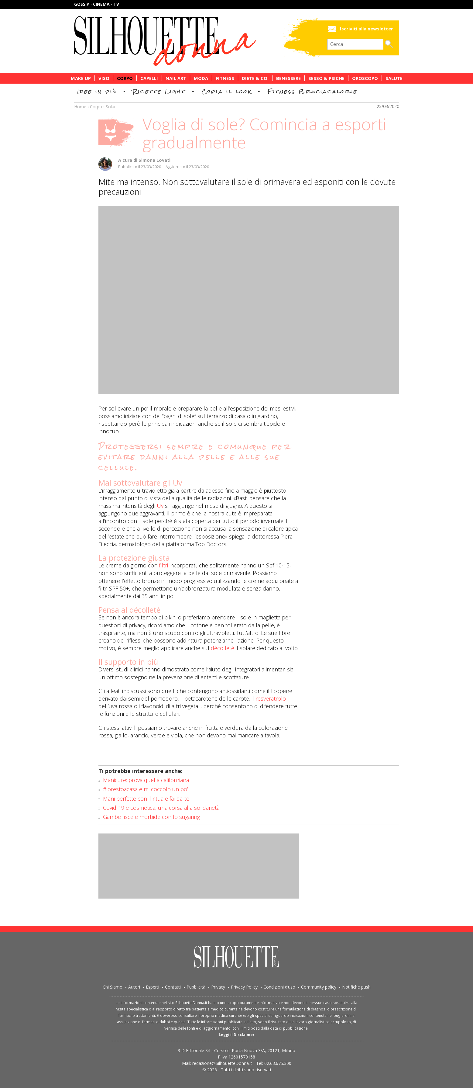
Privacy (218, 987)
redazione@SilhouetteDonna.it (222, 1063)
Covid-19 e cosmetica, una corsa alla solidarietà (161, 807)
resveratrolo (270, 698)
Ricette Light (159, 91)
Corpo (125, 78)
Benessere (288, 78)
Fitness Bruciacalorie (312, 91)
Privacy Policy (244, 987)
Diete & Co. (255, 78)
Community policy (318, 987)
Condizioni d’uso (279, 987)
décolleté (222, 648)
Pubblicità (196, 987)
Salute (394, 78)
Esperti (152, 987)
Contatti (173, 987)
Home (80, 106)
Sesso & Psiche (326, 78)
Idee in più (97, 91)
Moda (201, 78)
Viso (103, 78)
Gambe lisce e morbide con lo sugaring (151, 816)
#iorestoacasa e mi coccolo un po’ (145, 789)
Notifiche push (356, 987)
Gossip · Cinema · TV (96, 4)
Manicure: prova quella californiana (146, 780)
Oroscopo (365, 78)
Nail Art (176, 78)
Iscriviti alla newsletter (366, 29)
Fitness (225, 78)
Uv (160, 505)
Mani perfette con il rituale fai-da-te (146, 798)
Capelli (149, 78)
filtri (163, 565)
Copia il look (226, 91)
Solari (111, 106)
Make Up (81, 78)
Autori (134, 987)
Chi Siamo (112, 987)
